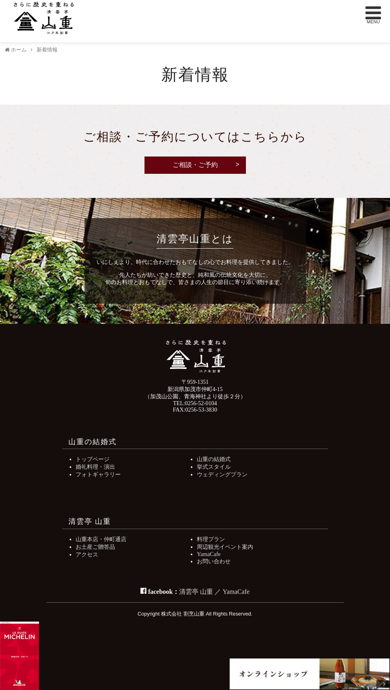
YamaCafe (209, 554)
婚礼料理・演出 (95, 466)
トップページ (92, 459)
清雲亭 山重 (196, 591)
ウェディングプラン (222, 474)
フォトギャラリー (98, 474)
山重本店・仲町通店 (101, 539)
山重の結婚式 (214, 459)
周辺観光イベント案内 (225, 547)
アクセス (87, 554)
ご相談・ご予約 (195, 164)
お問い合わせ (214, 561)
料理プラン (211, 539)
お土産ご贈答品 (95, 547)
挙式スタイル (214, 466)
